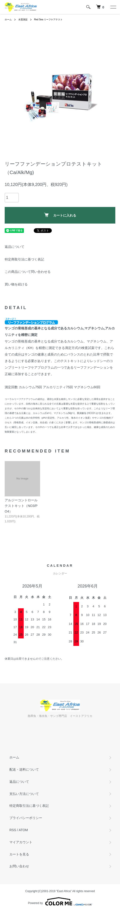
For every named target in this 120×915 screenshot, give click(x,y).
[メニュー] (113, 7)
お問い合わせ (19, 866)
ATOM (23, 830)
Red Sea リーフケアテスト (48, 19)
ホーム (8, 19)
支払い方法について (24, 794)
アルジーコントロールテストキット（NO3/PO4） (21, 505)
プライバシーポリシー (25, 818)
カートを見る (19, 854)
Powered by (60, 901)
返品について (14, 247)
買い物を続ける (16, 284)
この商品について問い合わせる (28, 272)
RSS (12, 830)
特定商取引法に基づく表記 (24, 259)
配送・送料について (24, 769)
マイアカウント (20, 842)
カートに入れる (60, 215)
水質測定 (23, 19)
